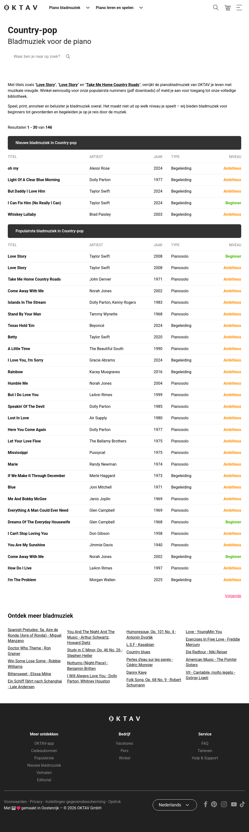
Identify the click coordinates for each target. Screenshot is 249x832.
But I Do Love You (23, 394)
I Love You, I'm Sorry (25, 360)
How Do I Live (20, 568)
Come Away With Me (26, 291)
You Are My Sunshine (26, 545)
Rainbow (15, 372)
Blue (12, 487)
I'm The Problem (22, 580)
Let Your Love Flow (24, 441)
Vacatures (124, 743)
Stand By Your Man (24, 314)
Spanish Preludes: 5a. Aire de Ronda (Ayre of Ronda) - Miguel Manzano (35, 635)
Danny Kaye (136, 672)
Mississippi (18, 452)
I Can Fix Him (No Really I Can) (34, 203)
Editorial (44, 780)
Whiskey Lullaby (22, 214)
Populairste (44, 758)
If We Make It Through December (36, 475)
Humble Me (18, 383)
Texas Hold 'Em (21, 325)
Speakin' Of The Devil (26, 406)
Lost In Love (18, 418)
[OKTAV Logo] (20, 8)
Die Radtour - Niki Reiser (206, 652)
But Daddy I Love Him (26, 191)
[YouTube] (233, 805)
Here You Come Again (27, 429)
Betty (12, 337)
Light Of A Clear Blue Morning (34, 179)
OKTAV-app (44, 743)
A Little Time (19, 348)
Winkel (124, 758)
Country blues (138, 652)
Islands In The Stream (27, 302)
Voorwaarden (15, 801)
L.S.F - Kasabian (140, 644)
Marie (13, 464)
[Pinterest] (214, 805)
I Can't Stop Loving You (28, 533)
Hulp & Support (205, 758)
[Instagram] (224, 805)
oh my (13, 168)
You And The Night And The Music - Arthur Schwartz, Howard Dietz (91, 637)
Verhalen (44, 772)
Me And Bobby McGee (27, 499)
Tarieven (205, 750)
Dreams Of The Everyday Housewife (39, 522)
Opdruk (114, 801)
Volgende (233, 596)
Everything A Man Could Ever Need (38, 510)
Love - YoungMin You (204, 631)
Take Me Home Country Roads (112, 84)
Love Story (45, 84)
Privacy (36, 801)
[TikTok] (242, 805)
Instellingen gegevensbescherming (75, 801)
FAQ (204, 743)
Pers (124, 750)
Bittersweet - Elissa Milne (29, 674)
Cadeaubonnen (44, 750)
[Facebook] (206, 805)
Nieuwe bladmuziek (44, 765)
